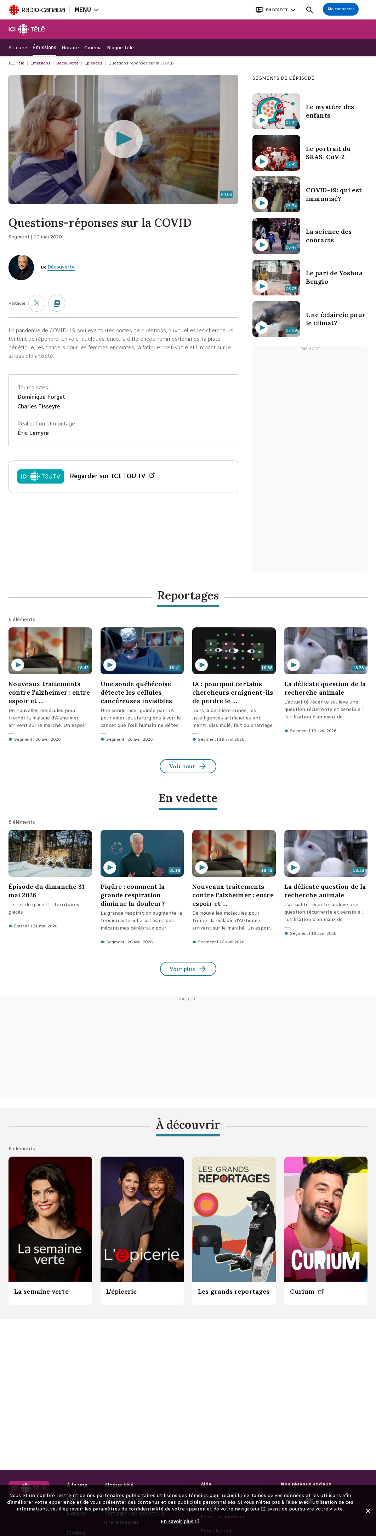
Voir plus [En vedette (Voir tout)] (188, 969)
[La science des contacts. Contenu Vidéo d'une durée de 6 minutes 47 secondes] (310, 236)
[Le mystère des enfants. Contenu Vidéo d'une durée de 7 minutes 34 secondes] (310, 111)
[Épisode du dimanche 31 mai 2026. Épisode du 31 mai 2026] (50, 881)
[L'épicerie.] (142, 1231)
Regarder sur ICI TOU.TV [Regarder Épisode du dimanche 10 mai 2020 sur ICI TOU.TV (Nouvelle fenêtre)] (112, 476)
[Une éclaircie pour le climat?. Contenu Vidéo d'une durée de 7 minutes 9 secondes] (310, 319)
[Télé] (27, 29)
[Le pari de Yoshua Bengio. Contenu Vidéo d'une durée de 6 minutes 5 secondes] (310, 277)
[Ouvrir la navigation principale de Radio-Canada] (86, 9)
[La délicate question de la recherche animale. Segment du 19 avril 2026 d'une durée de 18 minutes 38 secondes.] (326, 682)
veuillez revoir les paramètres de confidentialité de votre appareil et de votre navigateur (158, 1509)
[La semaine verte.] (50, 1231)
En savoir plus (180, 1525)
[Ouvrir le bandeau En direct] (275, 9)
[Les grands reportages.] (234, 1231)
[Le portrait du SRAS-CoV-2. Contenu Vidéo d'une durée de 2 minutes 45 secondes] (310, 153)
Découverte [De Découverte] (61, 267)
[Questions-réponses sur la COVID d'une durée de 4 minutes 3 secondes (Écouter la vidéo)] (123, 139)
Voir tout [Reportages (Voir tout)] (188, 767)
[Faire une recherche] (309, 9)
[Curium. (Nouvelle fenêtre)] (326, 1231)
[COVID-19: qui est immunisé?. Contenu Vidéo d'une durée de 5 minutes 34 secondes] (310, 194)
